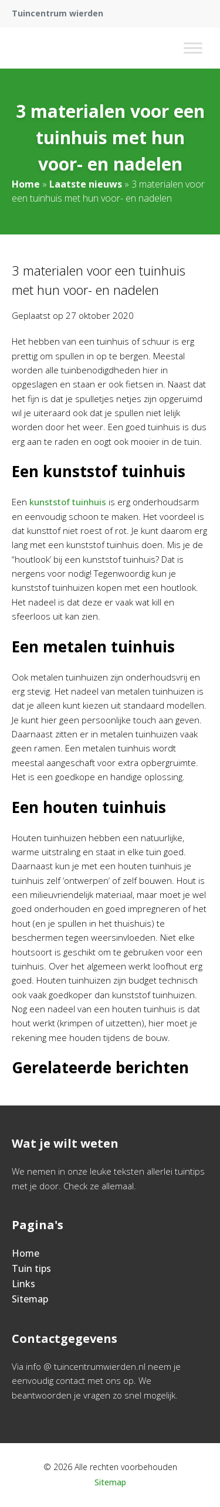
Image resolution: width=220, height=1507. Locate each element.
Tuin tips (31, 1268)
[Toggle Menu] (193, 47)
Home (26, 184)
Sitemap (30, 1298)
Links (23, 1283)
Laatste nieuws (85, 184)
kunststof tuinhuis (67, 502)
